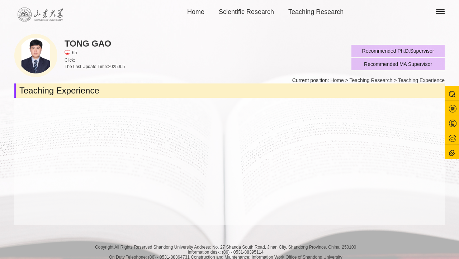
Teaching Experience (421, 80)
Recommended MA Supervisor (398, 64)
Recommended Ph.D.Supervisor (398, 51)
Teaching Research (316, 11)
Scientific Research (246, 11)
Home (195, 11)
